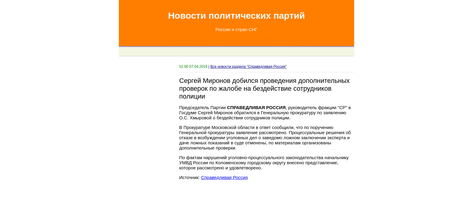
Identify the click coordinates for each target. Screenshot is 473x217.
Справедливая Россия (224, 177)
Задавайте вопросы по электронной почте (254, 39)
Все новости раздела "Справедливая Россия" (248, 66)
